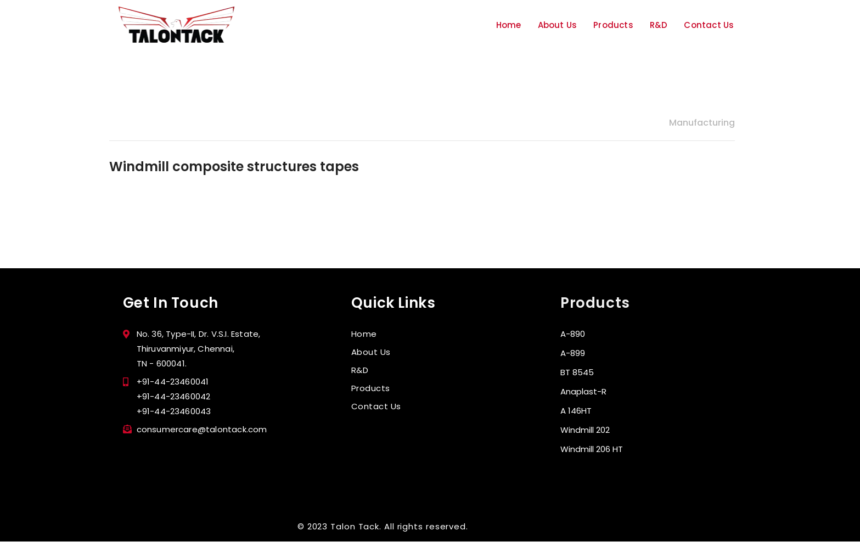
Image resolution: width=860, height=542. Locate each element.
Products (613, 25)
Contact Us (709, 25)
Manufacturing (702, 122)
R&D (659, 25)
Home (508, 25)
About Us (557, 25)
